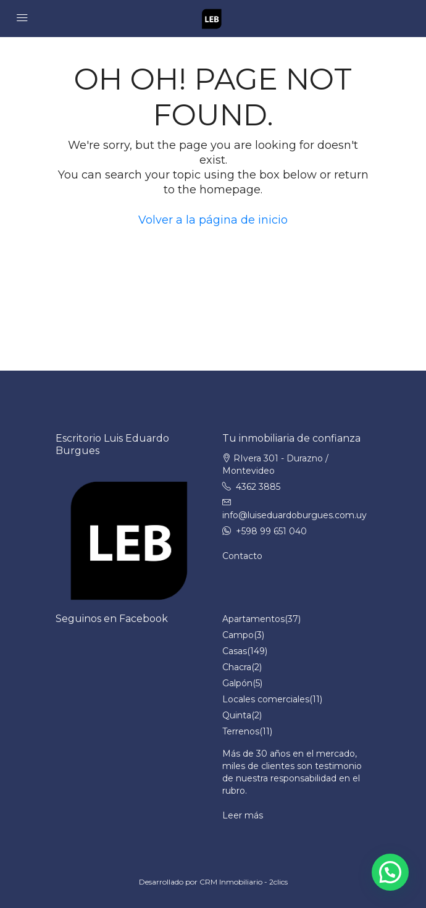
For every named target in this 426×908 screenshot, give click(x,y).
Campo (238, 635)
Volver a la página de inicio (213, 220)
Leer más (242, 815)
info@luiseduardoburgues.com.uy (294, 515)
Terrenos (240, 731)
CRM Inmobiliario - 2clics (243, 881)
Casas (234, 651)
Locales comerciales (265, 699)
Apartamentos (253, 618)
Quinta (236, 715)
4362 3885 (258, 486)
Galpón (237, 683)
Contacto (242, 555)
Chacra (236, 667)
